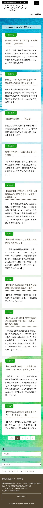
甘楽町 (9, 279)
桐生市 (9, 312)
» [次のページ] (32, 438)
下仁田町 (12, 35)
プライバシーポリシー (28, 471)
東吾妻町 (10, 185)
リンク (4, 471)
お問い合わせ (21, 496)
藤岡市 (9, 234)
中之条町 (10, 361)
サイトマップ (13, 471)
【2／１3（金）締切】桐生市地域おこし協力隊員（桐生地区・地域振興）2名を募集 (21, 321)
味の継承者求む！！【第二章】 (18, 119)
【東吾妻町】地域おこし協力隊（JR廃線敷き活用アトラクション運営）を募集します (21, 194)
